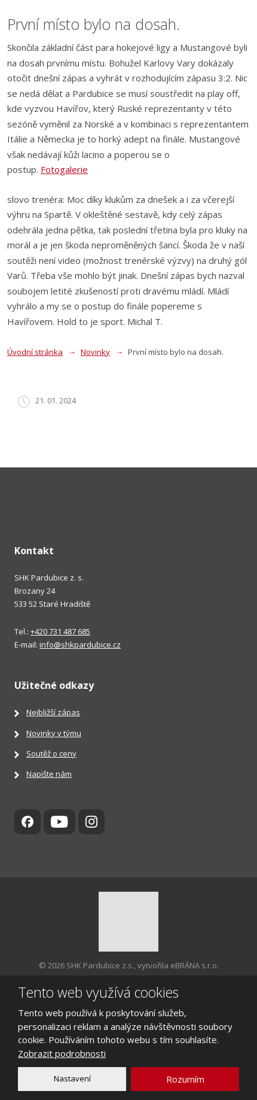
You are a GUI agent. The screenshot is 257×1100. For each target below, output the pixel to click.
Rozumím (185, 1079)
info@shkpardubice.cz (80, 644)
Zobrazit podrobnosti (62, 1053)
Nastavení (72, 1078)
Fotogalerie (64, 169)
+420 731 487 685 (60, 631)
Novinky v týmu (53, 733)
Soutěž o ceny (51, 753)
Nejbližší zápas (53, 712)
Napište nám (49, 773)
